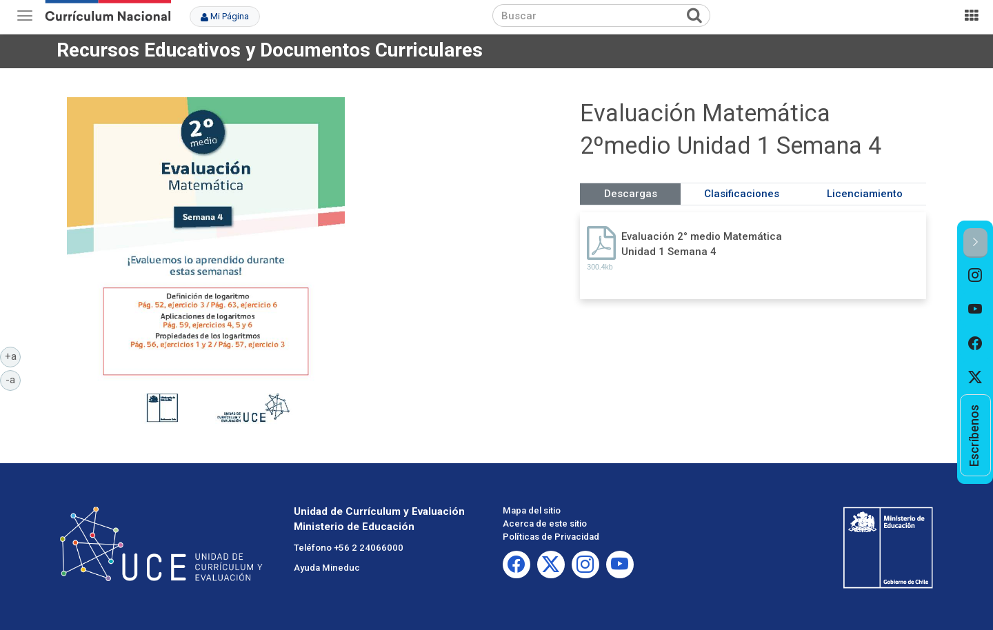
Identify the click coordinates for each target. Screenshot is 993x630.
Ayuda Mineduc (327, 567)
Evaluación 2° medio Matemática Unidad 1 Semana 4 (701, 243)
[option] (975, 275)
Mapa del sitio (532, 510)
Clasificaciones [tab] (741, 193)
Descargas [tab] (630, 193)
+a (13, 356)
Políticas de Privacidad (551, 536)
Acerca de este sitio (545, 523)
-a (13, 379)
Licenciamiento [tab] (865, 193)
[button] (975, 243)
